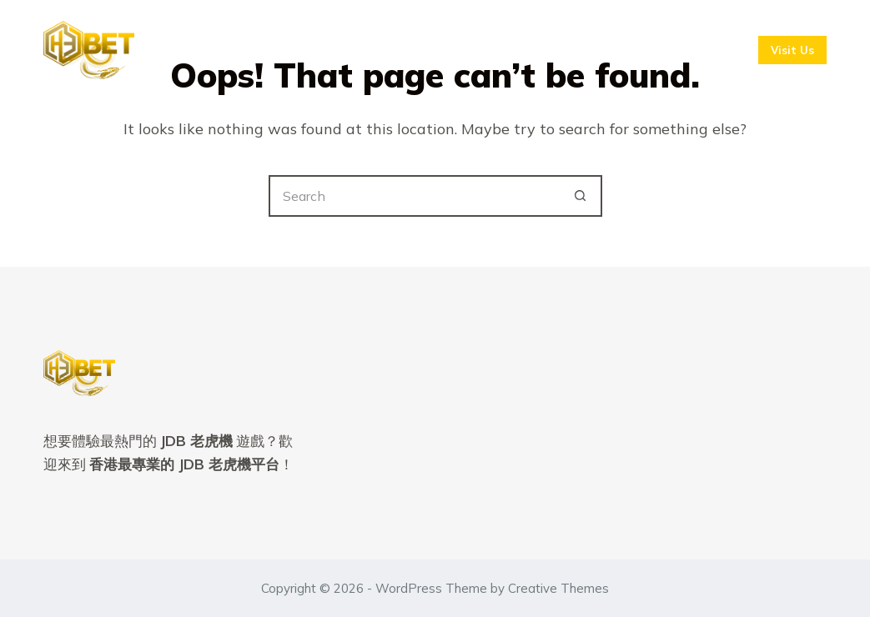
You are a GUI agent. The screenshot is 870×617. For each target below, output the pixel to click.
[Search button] (581, 196)
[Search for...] (415, 196)
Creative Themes (558, 588)
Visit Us (792, 50)
